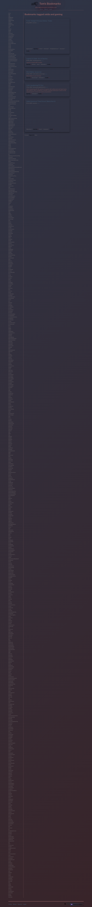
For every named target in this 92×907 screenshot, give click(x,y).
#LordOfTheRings (12, 115)
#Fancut (10, 78)
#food (9, 404)
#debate (10, 334)
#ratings (10, 705)
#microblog (11, 570)
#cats (9, 275)
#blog (9, 247)
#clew (9, 299)
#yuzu (9, 894)
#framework (11, 413)
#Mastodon (11, 122)
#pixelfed (10, 656)
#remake (10, 710)
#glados (10, 439)
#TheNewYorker (12, 180)
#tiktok (10, 812)
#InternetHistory (12, 104)
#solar (9, 764)
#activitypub (11, 199)
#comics (10, 312)
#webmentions (11, 866)
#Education (11, 69)
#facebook (10, 386)
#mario (10, 547)
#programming (11, 684)
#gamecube (29, 48)
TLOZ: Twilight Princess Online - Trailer (39, 21)
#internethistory (12, 492)
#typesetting (11, 838)
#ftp (9, 416)
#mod (40, 48)
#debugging (11, 337)
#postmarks (11, 676)
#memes (10, 564)
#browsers (10, 263)
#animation (10, 209)
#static (10, 779)
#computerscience (12, 317)
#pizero (10, 658)
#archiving (10, 219)
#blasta (10, 246)
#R (9, 154)
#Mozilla (10, 128)
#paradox (10, 635)
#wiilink (10, 872)
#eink (9, 368)
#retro (9, 714)
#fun (9, 417)
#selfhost (10, 747)
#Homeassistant (12, 96)
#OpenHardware (12, 139)
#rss (9, 731)
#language (10, 515)
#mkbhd (10, 577)
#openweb (10, 626)
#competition (11, 315)
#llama (10, 532)
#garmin (10, 429)
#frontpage (11, 414)
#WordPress (11, 193)
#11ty (9, 13)
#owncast (10, 629)
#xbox (9, 885)
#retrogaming (11, 717)
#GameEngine (11, 86)
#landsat (10, 514)
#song (9, 767)
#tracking (10, 820)
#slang (10, 756)
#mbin (9, 557)
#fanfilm (10, 387)
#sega (9, 746)
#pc (9, 639)
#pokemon (10, 668)
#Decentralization (12, 66)
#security (10, 744)
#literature (10, 530)
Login (50, 9)
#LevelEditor (11, 112)
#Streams (10, 174)
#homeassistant (12, 472)
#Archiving (10, 42)
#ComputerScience (12, 59)
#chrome (10, 288)
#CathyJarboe (11, 49)
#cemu (10, 278)
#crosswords (11, 324)
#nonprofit (10, 613)
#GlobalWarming (12, 92)
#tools (9, 817)
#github (10, 436)
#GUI (9, 85)
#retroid (10, 718)
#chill (9, 286)
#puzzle (10, 689)
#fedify (10, 391)
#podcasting (11, 666)
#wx (9, 882)
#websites (10, 869)
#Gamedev (10, 88)
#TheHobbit (11, 178)
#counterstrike (11, 322)
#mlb (9, 579)
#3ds (9, 26)
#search (10, 741)
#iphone (10, 498)
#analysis (10, 206)
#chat (9, 281)
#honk (9, 473)
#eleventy (10, 371)
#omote (10, 622)
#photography (11, 649)
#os (9, 627)
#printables (11, 682)
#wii (9, 871)
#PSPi (9, 147)
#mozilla (10, 589)
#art (9, 220)
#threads (10, 809)
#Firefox (10, 80)
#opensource (11, 625)
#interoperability (12, 494)
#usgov (10, 846)
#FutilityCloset (11, 82)
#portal (10, 674)
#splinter (10, 771)
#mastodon (11, 551)
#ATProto (10, 33)
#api (9, 211)
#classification (11, 296)
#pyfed (10, 694)
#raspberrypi (11, 704)
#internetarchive (12, 491)
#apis (9, 213)
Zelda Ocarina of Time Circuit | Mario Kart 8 (40, 101)
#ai (9, 204)
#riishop (10, 724)
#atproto (10, 224)
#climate (10, 305)
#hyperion (10, 478)
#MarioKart (28, 129)
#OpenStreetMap (12, 142)
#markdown (11, 548)
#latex (9, 517)
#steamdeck (11, 783)
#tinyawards (11, 813)
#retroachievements (13, 715)
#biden (9, 234)
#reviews (10, 722)
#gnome (10, 443)
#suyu (9, 792)
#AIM (9, 30)
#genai (10, 430)
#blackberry (11, 245)
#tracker (10, 819)
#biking (10, 236)
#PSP (9, 145)
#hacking (10, 459)
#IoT (9, 105)
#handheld (10, 463)
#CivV (9, 52)
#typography (11, 841)
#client (10, 304)
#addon (10, 201)
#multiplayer (11, 591)
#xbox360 (10, 887)
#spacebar (10, 770)
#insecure (10, 486)
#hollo (9, 471)
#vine (9, 851)
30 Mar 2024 (29, 73)
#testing (10, 805)
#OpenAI (10, 138)
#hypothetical (11, 479)
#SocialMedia (11, 170)
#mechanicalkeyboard (13, 558)
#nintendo (46, 48)
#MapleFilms (11, 119)
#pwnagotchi (11, 692)
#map (9, 543)
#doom (10, 357)
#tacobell (10, 796)
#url (9, 843)
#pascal (10, 638)
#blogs (10, 252)
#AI (9, 27)
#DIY (9, 62)
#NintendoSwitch (12, 134)
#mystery (10, 594)
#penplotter (11, 645)
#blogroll (10, 250)
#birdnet (10, 239)
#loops (9, 537)
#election (10, 370)
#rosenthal (10, 728)
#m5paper (10, 540)
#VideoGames (11, 188)
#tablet (10, 794)
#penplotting (11, 646)
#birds (9, 240)
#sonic (9, 769)
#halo (9, 462)
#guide (10, 458)
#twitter (10, 833)
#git (9, 435)
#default (10, 341)
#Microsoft (10, 127)
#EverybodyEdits (12, 73)
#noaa (9, 609)
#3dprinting (11, 24)
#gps (9, 452)
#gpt (9, 453)
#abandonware (11, 196)
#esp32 (10, 383)
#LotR (9, 116)
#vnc (9, 852)
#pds (9, 640)
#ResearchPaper (12, 158)
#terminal (10, 800)
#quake (10, 699)
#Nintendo (10, 132)
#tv (9, 829)
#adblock (10, 200)
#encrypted (11, 378)
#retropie (10, 720)
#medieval (10, 560)
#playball (10, 659)
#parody (10, 636)
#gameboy (10, 422)
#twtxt (9, 835)
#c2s (9, 268)
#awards (10, 230)
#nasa (9, 597)
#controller (10, 319)
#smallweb (10, 757)
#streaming (11, 787)
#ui (9, 842)
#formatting (11, 409)
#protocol (10, 685)
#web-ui (10, 862)
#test (9, 803)
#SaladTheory (11, 163)
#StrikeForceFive (12, 175)
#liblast (10, 520)
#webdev (10, 864)
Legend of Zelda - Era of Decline (36, 59)
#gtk (9, 456)
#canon (10, 270)
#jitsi (9, 505)
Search (46, 9)
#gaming (10, 427)
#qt (9, 698)
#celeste (10, 276)
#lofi (9, 535)
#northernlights (11, 615)
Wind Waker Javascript (33, 72)
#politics (10, 669)
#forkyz (10, 407)
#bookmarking (11, 255)
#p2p (9, 630)
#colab (10, 308)
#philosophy (11, 648)
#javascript (34, 77)
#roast (9, 725)
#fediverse (10, 393)
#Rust (9, 161)
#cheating (10, 283)
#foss (9, 410)
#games (10, 426)
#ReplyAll (10, 157)
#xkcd (9, 888)
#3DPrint (10, 19)
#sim (9, 751)
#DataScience (11, 65)
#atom (9, 223)
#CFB (9, 46)
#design (10, 347)
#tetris (9, 806)
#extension (10, 384)
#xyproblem (11, 891)
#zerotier (10, 897)
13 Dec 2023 (29, 87)
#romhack (10, 727)
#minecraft (10, 573)
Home (10, 904)
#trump (10, 825)
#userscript (11, 845)
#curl (9, 327)
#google (10, 449)
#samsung (10, 734)
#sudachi (10, 789)
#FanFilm (10, 76)
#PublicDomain (11, 152)
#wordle (10, 881)
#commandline (11, 314)
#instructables (11, 488)
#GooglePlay (11, 93)
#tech (9, 797)
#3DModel (10, 17)
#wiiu (9, 874)
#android (10, 207)
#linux (9, 527)
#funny (10, 419)
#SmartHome (11, 168)
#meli (9, 561)
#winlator (10, 879)
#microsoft (10, 571)
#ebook (10, 364)
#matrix (10, 555)
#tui (9, 826)
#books (10, 256)
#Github (10, 91)
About (41, 9)
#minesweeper (11, 574)
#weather (10, 858)
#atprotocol (11, 226)
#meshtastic (11, 566)
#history (10, 469)
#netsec (10, 603)
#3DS (9, 21)
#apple (10, 214)
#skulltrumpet (11, 754)
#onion (9, 623)
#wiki (9, 875)
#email (9, 373)
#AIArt (9, 29)
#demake (10, 344)
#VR (9, 187)
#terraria (10, 802)
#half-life (10, 460)
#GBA (9, 83)
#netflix (10, 602)
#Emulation (11, 70)
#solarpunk (11, 766)
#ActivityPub (11, 34)
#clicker (10, 302)
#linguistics (11, 522)
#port (9, 672)
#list (9, 528)
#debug (10, 335)
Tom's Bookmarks (46, 4)
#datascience (11, 332)
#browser (10, 262)
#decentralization (12, 338)
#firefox (10, 397)
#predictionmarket (12, 678)
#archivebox (11, 217)
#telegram (10, 799)
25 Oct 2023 (29, 103)
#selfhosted (11, 748)
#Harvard (10, 95)
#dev (9, 348)
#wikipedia (10, 876)
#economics (11, 365)
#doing (10, 354)
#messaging (11, 567)
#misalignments (12, 576)
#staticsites (11, 780)
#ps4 (9, 686)
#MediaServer (11, 125)
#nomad (10, 610)
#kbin (9, 509)
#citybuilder (11, 294)
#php (9, 650)
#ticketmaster (11, 810)
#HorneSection (11, 98)
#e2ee (9, 363)
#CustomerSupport (12, 60)
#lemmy (10, 518)
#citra (9, 292)
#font (9, 403)
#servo (9, 750)
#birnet (10, 243)
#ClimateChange (12, 55)
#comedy (10, 311)
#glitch (10, 440)
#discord (10, 351)
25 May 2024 (29, 60)
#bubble (10, 265)
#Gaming (10, 89)
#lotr (9, 538)
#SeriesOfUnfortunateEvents (15, 167)
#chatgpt (10, 282)
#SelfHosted (11, 165)
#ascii (9, 222)
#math (9, 553)
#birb (9, 237)
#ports (9, 675)
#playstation (11, 661)
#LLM (9, 111)
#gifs (9, 433)
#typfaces (10, 839)
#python (10, 695)
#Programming (11, 151)
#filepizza (10, 394)
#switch (10, 793)
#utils (9, 849)
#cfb (9, 279)
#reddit (10, 708)
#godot (10, 445)
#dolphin (10, 355)
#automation (11, 229)
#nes (38, 64)
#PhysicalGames (12, 148)
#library (10, 521)
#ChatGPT (10, 50)
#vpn (9, 855)
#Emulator (10, 72)
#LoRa (9, 114)
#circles (10, 291)
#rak (9, 702)
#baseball (10, 233)
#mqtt (9, 590)
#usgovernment (12, 848)
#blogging (10, 249)
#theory (10, 807)
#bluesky (10, 253)
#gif (9, 432)
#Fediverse (10, 79)
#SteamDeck (11, 173)
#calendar (10, 269)
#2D (9, 14)
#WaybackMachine (12, 191)
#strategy (10, 786)
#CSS (9, 47)
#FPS (9, 75)
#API (9, 32)
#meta (9, 568)
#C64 (9, 44)
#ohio (9, 619)
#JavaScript (11, 106)
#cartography (11, 272)
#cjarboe (10, 295)
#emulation (11, 374)
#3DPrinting (11, 20)
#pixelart (10, 655)
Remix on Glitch (76, 904)
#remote (10, 711)
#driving (10, 358)
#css (9, 325)
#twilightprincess (54, 48)
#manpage (10, 541)
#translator (10, 823)
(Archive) (42, 60)
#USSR (10, 184)
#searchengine (11, 743)
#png (9, 663)
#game (10, 420)
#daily (9, 328)
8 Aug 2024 (29, 22)
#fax (9, 389)
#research (10, 712)
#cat (9, 273)
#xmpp (10, 889)
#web (9, 861)
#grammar (10, 455)
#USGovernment (12, 183)
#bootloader (11, 258)
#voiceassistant (12, 853)
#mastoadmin (11, 550)
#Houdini (10, 99)
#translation (11, 822)
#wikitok (10, 878)
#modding (10, 583)
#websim (10, 868)
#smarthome (11, 760)
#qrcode (10, 697)
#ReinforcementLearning (14, 155)
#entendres (11, 381)
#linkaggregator (12, 524)
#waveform (11, 856)
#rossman (10, 730)
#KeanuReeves (11, 108)
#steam (10, 781)
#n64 (9, 596)
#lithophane (11, 531)
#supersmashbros (12, 790)
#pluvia (10, 662)
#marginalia (11, 545)
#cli (9, 301)
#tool (9, 816)
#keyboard (10, 511)
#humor (10, 476)
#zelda (9, 895)
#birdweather (11, 242)
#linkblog (10, 525)
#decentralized (11, 340)
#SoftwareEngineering (13, 171)
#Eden (9, 68)
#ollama (10, 620)
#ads (9, 203)
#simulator (10, 753)
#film (9, 396)
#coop (9, 321)
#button (10, 266)
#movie (10, 586)
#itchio (33, 64)
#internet (10, 489)
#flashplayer (11, 401)
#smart (10, 758)
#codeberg (10, 306)
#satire (10, 738)
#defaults (10, 342)
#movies (10, 587)
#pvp (9, 691)
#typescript (11, 836)
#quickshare (11, 701)
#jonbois (10, 507)
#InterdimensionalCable (13, 101)
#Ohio (9, 135)
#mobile (10, 580)
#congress (10, 318)
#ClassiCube (11, 53)
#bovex (10, 260)
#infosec (10, 485)
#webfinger (11, 865)
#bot (9, 259)
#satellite (10, 735)
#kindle (10, 512)
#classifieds (11, 298)
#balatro (10, 232)
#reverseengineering (13, 721)
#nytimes (10, 617)
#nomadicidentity (12, 612)
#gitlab (10, 437)
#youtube (62, 48)
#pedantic (10, 642)
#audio (9, 227)
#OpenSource (11, 141)
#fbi (9, 390)
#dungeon (10, 361)
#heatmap (10, 468)
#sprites (10, 776)
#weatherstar (11, 859)
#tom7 (9, 815)
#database (10, 331)
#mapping (10, 544)
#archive (10, 216)
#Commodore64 (12, 57)
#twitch (10, 832)
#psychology (11, 688)
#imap (9, 481)
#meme (10, 563)
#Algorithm (11, 36)
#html (9, 475)
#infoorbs (10, 484)
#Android (10, 37)
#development (11, 350)
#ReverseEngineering (13, 160)
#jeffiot (10, 504)
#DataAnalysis (11, 63)
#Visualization (11, 190)
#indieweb (10, 482)
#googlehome (11, 450)
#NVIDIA (10, 131)
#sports (10, 773)
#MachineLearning (12, 118)
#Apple (10, 39)
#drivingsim (11, 360)
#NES (9, 129)
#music (10, 593)
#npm (9, 616)
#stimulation (11, 784)
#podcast (10, 665)
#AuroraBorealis (12, 43)
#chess (10, 285)
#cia (9, 289)
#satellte (10, 737)
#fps (9, 412)
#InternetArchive (12, 102)
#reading (10, 707)
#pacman (10, 632)
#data (9, 329)
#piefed (10, 653)
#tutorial (10, 828)
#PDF (9, 144)
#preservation (11, 679)
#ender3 (10, 380)
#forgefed (10, 406)
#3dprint (10, 23)
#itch (9, 499)
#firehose (10, 399)
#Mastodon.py (11, 124)
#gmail (10, 442)
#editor (10, 367)
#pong (9, 671)
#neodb (10, 599)
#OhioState (11, 137)
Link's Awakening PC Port (34, 85)
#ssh (9, 777)
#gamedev (10, 425)
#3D (9, 16)
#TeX (9, 177)
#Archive (10, 40)
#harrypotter (11, 465)
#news (9, 606)
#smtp (9, 761)
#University (10, 186)
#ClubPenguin (11, 56)
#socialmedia (11, 763)
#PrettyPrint (11, 150)
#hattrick (10, 466)
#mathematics (11, 554)
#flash (9, 400)
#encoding (10, 377)
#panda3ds (11, 633)
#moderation (11, 584)
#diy (9, 353)
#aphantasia (11, 210)
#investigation (11, 495)
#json (9, 508)
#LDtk (9, 109)
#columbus (10, 309)
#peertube (10, 643)
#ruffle (10, 733)
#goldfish (10, 448)
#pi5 (9, 652)
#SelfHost (10, 164)
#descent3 (10, 345)
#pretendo (10, 681)
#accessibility (11, 197)
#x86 (9, 884)
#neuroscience (11, 604)
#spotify (10, 774)
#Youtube (10, 194)
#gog (9, 446)
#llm (9, 534)
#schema (10, 740)
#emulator (10, 376)
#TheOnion (10, 181)
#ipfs (9, 496)
